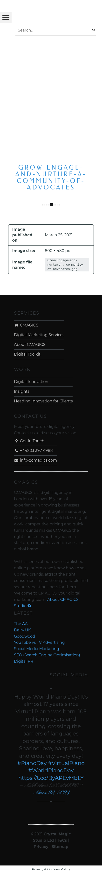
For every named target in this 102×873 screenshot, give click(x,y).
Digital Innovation (31, 381)
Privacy (41, 846)
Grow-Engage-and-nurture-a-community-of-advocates (51, 177)
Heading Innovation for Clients (43, 401)
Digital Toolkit (27, 354)
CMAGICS (26, 325)
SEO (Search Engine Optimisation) (47, 655)
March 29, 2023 (51, 793)
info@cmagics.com (35, 460)
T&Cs (62, 840)
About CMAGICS (29, 344)
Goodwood (24, 636)
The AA (21, 623)
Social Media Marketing (36, 648)
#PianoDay (32, 763)
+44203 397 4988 (33, 450)
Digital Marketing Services (39, 335)
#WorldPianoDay (51, 770)
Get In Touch (29, 441)
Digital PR (23, 661)
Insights (21, 391)
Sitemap (60, 846)
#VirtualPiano (66, 763)
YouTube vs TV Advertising (39, 642)
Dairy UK (22, 630)
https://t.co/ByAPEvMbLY (51, 778)
